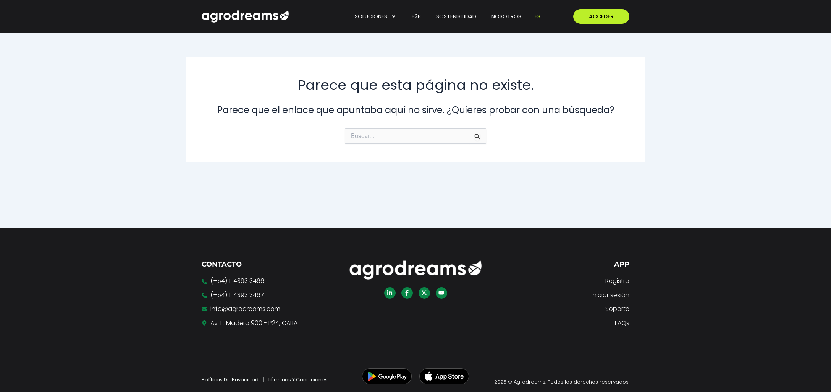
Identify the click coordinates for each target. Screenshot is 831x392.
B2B (416, 16)
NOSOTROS (506, 16)
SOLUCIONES (375, 16)
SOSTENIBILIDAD (456, 16)
